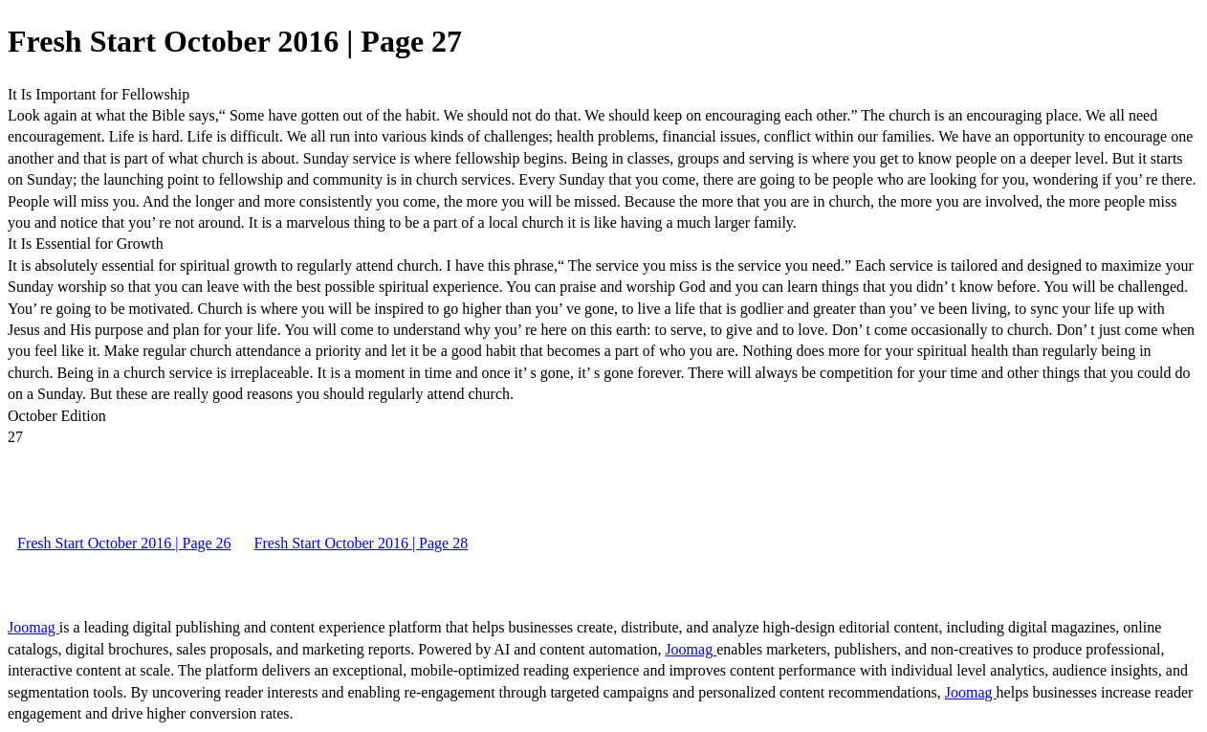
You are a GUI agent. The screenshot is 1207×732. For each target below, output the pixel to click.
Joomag (33, 627)
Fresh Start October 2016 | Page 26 (124, 543)
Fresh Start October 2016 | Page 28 (361, 543)
